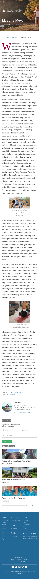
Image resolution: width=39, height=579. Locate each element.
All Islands (5, 520)
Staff (24, 526)
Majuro (21, 392)
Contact (25, 528)
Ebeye (4, 524)
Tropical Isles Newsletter (30, 536)
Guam (11, 392)
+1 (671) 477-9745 (19, 562)
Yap (3, 539)
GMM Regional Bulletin (30, 538)
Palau (3, 533)
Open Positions (15, 520)
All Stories (14, 536)
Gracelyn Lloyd (13, 37)
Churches (25, 520)
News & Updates (15, 394)
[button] (35, 11)
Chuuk (16, 392)
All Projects (14, 528)
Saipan (4, 537)
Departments (27, 524)
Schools (25, 522)
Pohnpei (4, 535)
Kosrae (4, 528)
